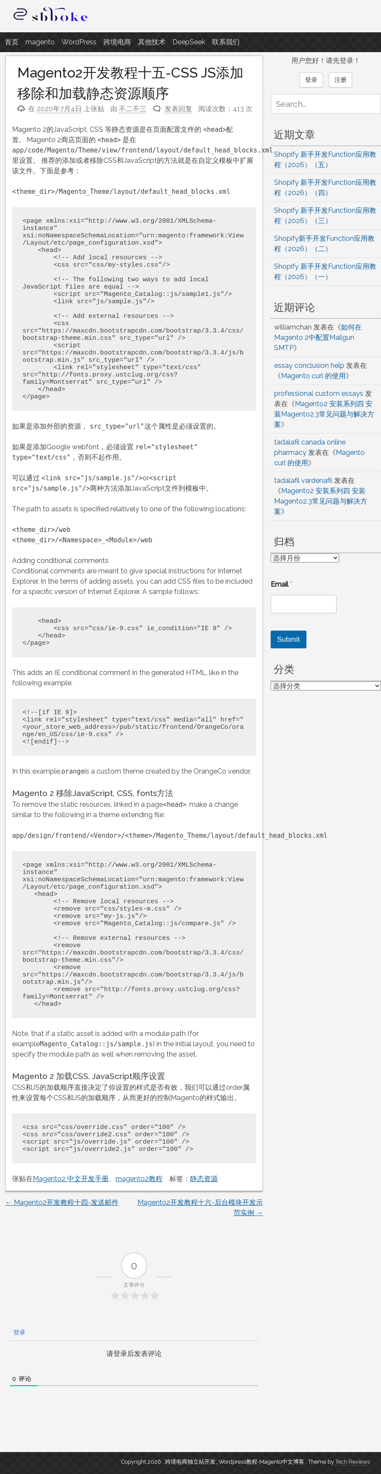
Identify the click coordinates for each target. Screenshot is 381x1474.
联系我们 (226, 42)
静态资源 (204, 1179)
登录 (18, 1332)
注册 (340, 79)
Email (281, 584)
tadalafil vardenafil (303, 480)
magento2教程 (139, 1179)
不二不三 (133, 109)
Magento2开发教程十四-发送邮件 (62, 1202)
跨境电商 (117, 42)
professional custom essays (318, 393)
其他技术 (152, 42)
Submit (288, 639)
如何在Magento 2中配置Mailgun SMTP (318, 337)
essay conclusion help (309, 365)
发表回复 (178, 109)
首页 (12, 42)
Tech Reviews (352, 1461)
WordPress (79, 42)
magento (40, 42)
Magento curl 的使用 (313, 376)
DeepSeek (188, 42)
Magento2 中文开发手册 (71, 1179)
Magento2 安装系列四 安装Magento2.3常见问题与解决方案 (324, 414)
